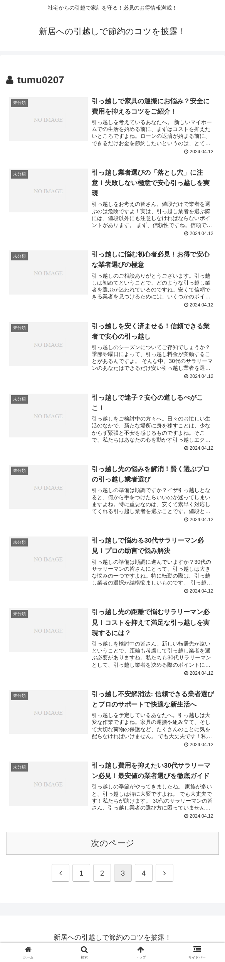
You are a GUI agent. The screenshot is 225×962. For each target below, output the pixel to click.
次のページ (112, 845)
